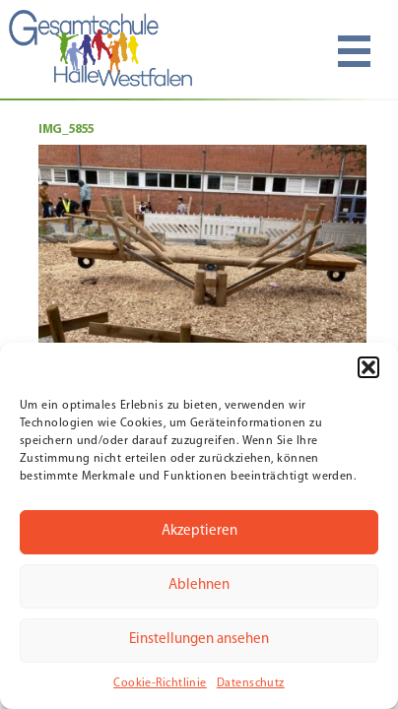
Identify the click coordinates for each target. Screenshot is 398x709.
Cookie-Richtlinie (160, 683)
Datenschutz (251, 683)
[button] (368, 367)
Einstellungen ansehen (199, 639)
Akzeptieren (199, 531)
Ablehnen (199, 585)
